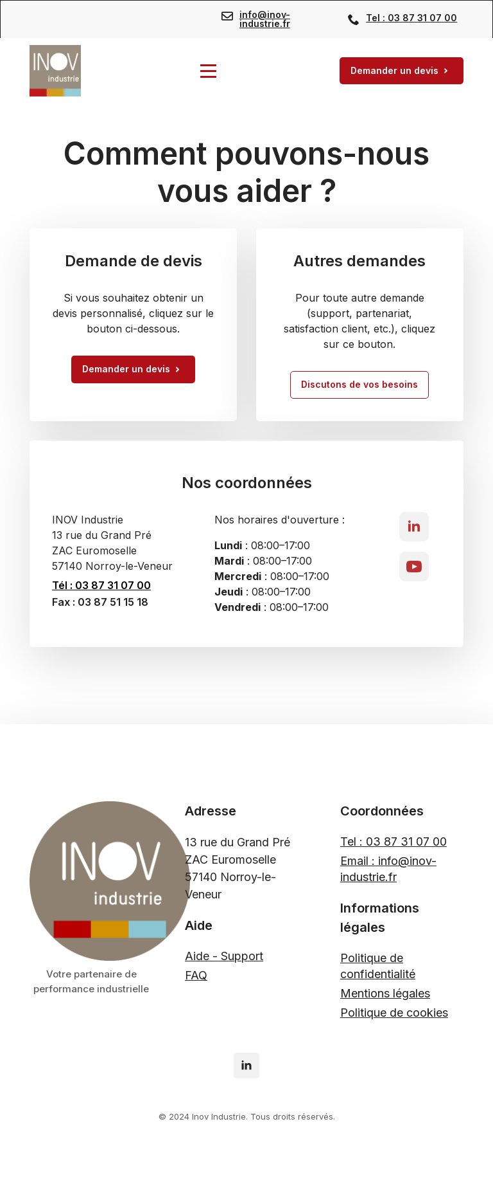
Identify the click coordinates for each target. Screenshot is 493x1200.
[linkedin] (414, 526)
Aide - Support (224, 956)
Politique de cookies (394, 1012)
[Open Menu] (208, 71)
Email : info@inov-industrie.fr (388, 869)
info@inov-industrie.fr (264, 19)
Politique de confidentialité (377, 966)
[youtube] (414, 566)
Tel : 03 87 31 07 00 (411, 18)
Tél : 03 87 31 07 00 (101, 585)
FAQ (196, 975)
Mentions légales (385, 993)
